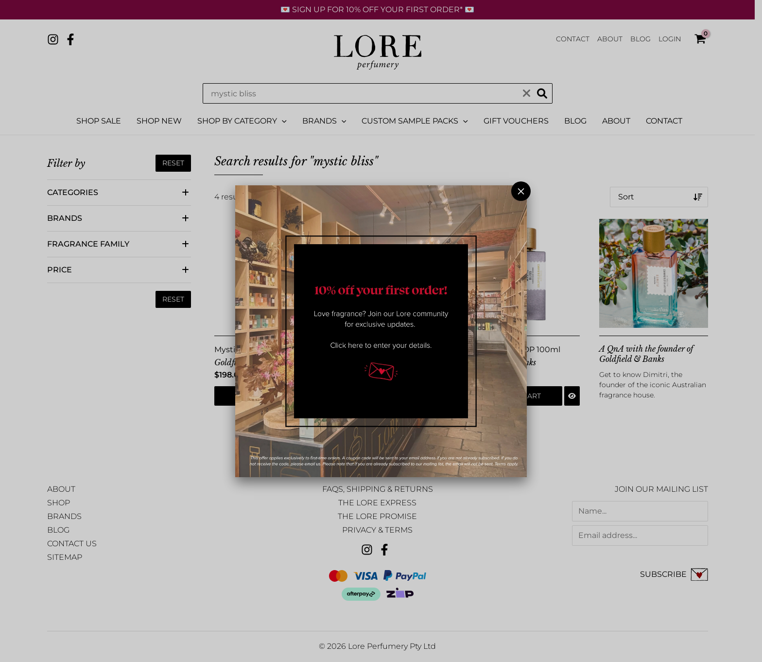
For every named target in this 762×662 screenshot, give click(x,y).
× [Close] (521, 191)
